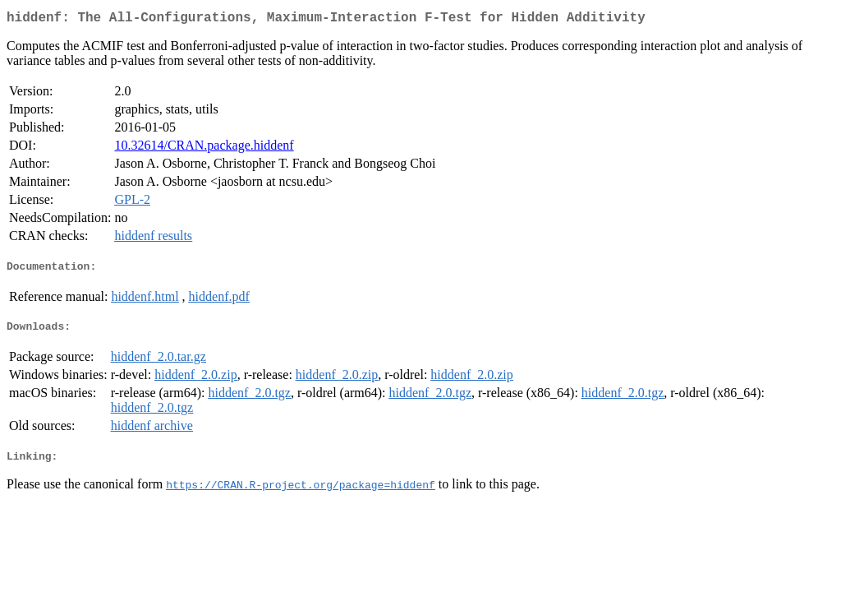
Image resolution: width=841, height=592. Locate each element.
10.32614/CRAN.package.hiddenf (203, 148)
